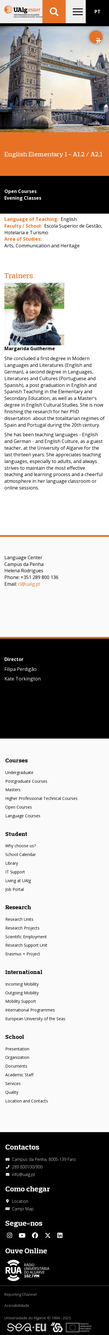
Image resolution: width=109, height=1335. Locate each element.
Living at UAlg (18, 880)
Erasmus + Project (22, 954)
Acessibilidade (16, 1305)
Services (13, 1083)
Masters (13, 789)
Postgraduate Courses (26, 781)
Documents (16, 1066)
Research (18, 907)
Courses (16, 760)
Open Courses (18, 807)
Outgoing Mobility (22, 993)
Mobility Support (20, 1001)
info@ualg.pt (23, 1174)
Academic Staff (19, 1074)
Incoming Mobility (22, 984)
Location (20, 1201)
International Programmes (30, 1010)
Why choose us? (20, 845)
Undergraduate (19, 772)
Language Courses (22, 815)
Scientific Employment (26, 936)
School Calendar (20, 854)
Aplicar (54, 11)
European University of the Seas (35, 1018)
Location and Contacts (26, 1101)
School (14, 1036)
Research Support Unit (26, 945)
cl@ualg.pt (29, 584)
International (23, 971)
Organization (17, 1057)
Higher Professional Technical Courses (41, 798)
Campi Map (23, 1208)
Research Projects (22, 928)
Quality (11, 1092)
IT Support (15, 872)
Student (16, 833)
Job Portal (14, 889)
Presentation (17, 1049)
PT (97, 11)
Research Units (19, 919)
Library (11, 863)
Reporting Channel (20, 1294)
